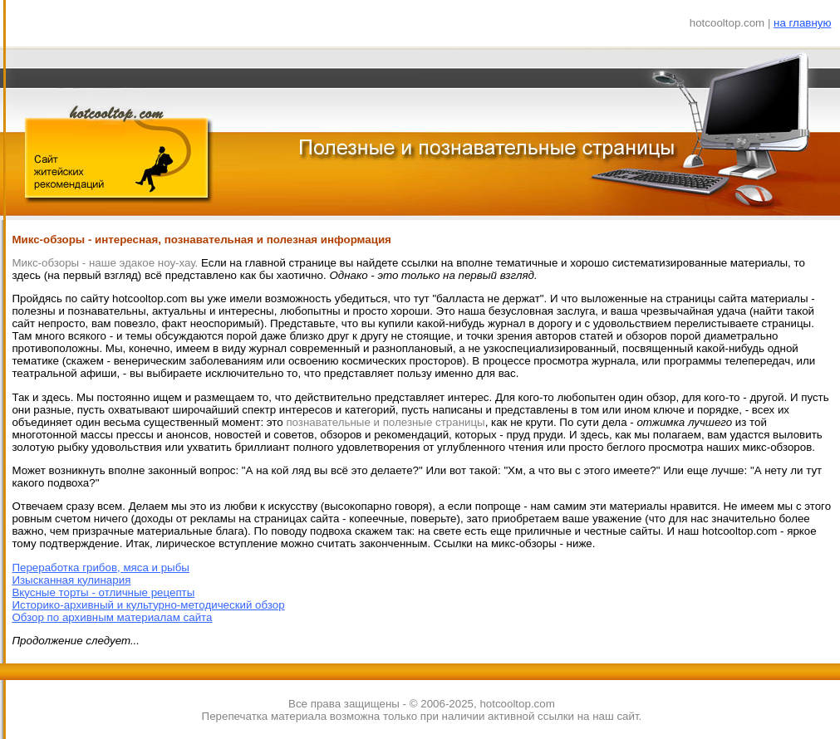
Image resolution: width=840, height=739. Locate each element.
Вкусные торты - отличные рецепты (103, 592)
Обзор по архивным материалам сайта (112, 617)
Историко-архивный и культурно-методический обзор (148, 605)
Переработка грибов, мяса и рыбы (100, 567)
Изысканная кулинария (71, 580)
